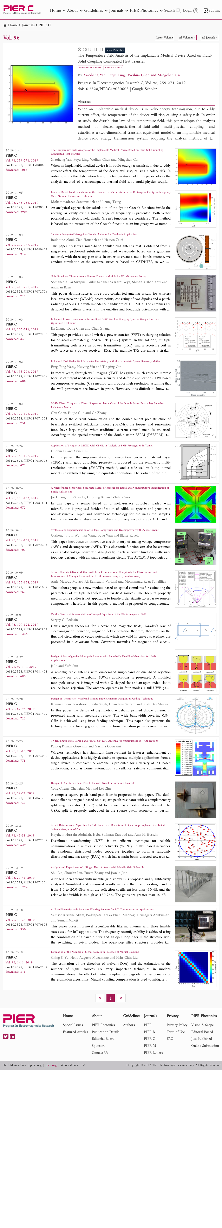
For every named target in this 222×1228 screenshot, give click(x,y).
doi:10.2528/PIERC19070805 (26, 977)
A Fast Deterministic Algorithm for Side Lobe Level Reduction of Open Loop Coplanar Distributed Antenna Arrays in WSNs (108, 876)
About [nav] (75, 11)
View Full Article (128, 67)
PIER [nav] (148, 1088)
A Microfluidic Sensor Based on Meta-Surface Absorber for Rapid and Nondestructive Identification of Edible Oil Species (108, 519)
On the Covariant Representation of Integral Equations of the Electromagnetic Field (100, 654)
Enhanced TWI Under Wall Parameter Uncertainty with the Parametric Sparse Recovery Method (108, 384)
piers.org (35, 1128)
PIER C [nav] (149, 1102)
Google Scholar (144, 89)
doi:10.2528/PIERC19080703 (26, 485)
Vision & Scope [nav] (202, 1088)
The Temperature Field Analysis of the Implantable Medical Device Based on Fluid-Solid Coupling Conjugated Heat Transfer (145, 58)
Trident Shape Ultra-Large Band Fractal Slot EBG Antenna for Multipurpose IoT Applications (101, 789)
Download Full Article (95, 67)
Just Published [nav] (201, 1102)
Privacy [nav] (172, 1080)
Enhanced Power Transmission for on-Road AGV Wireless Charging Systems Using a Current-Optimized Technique (106, 339)
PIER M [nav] (150, 1109)
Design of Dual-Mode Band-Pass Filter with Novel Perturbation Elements (110, 831)
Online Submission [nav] (205, 1109)
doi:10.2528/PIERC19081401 (26, 710)
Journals (28, 25)
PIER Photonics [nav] (146, 11)
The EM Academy (14, 1128)
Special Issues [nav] (73, 1088)
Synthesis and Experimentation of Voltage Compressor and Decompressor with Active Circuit (110, 564)
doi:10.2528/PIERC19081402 (26, 755)
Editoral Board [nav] (202, 1095)
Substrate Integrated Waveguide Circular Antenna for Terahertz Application (102, 244)
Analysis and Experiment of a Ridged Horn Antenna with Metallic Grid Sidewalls (108, 921)
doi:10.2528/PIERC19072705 (26, 350)
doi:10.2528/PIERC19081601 (26, 530)
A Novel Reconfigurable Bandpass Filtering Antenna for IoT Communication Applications (99, 966)
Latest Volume (142, 37)
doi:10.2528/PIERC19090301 (26, 210)
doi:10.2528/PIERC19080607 (26, 255)
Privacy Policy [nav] (177, 1088)
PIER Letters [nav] (153, 1116)
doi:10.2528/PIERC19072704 (26, 887)
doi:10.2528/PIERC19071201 (26, 440)
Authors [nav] (129, 1088)
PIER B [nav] (149, 1095)
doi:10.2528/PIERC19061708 (26, 845)
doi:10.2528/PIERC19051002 (26, 620)
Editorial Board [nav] (103, 1102)
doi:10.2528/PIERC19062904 (26, 1027)
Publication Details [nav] (105, 1095)
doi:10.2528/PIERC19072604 (26, 395)
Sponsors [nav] (98, 1109)
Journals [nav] (118, 11)
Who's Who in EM (73, 1128)
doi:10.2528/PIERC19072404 (26, 575)
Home (13, 25)
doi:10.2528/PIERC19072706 (26, 300)
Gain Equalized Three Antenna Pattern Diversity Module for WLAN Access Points (106, 289)
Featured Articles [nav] (75, 1095)
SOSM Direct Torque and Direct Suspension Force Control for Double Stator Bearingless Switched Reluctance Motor (108, 429)
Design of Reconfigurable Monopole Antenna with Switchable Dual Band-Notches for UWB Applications (111, 699)
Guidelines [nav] (95, 11)
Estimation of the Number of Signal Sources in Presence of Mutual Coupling (105, 1016)
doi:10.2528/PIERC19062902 (26, 665)
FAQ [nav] (170, 1102)
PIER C (45, 25)
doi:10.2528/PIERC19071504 (26, 932)
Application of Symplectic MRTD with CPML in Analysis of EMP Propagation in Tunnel (104, 474)
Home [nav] (57, 11)
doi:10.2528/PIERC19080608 (103, 89)
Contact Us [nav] (100, 1116)
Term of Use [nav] (176, 1095)
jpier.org (51, 1128)
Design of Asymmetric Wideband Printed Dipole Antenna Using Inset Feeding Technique (107, 744)
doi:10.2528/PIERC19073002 (26, 800)
